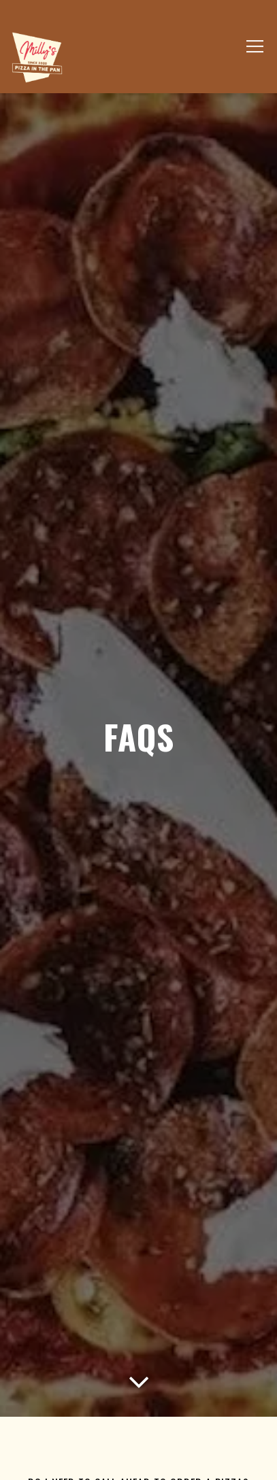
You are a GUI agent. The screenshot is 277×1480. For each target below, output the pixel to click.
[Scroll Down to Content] (138, 1377)
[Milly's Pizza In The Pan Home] (37, 56)
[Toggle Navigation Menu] (255, 47)
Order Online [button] (138, 1457)
